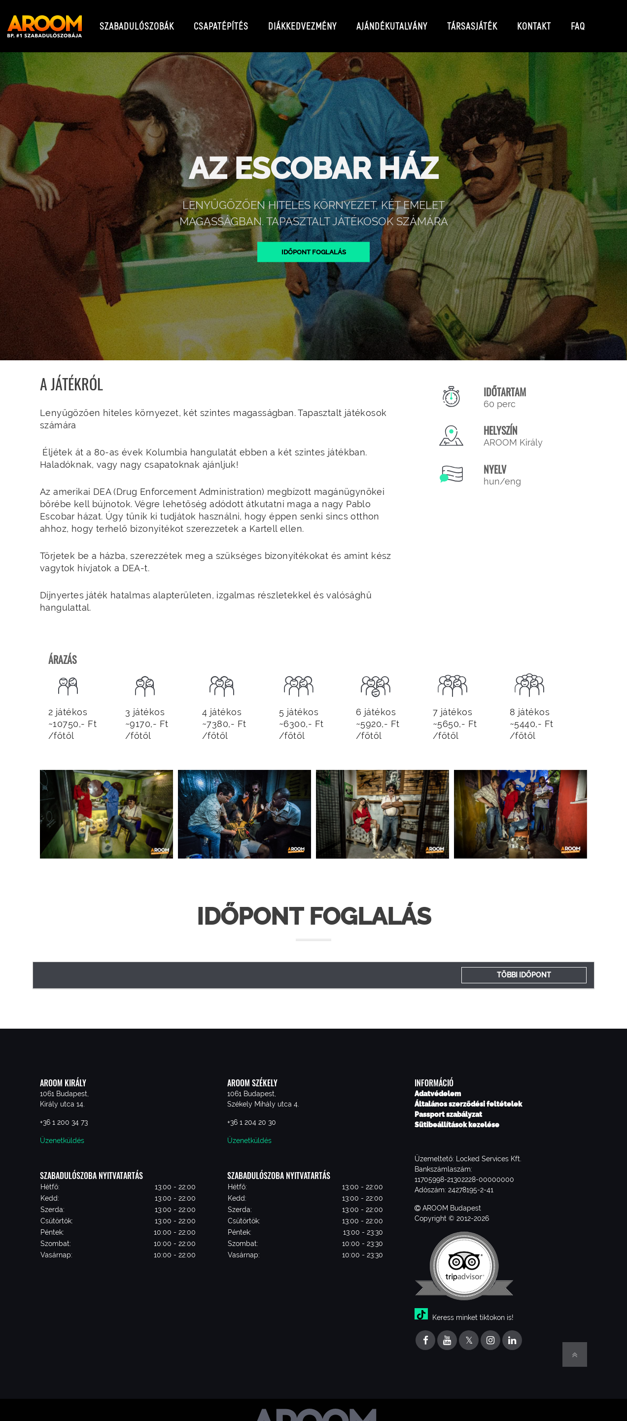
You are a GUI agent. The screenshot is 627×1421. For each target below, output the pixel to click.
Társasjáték (472, 22)
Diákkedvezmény (302, 22)
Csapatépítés (221, 22)
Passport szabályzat (448, 1106)
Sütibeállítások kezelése (457, 1117)
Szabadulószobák (137, 22)
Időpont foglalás (314, 243)
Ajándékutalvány (391, 22)
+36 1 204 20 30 (251, 1114)
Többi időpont (524, 967)
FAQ (578, 22)
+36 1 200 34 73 (64, 1114)
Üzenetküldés (62, 1133)
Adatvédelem (438, 1086)
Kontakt (534, 22)
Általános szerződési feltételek (468, 1096)
